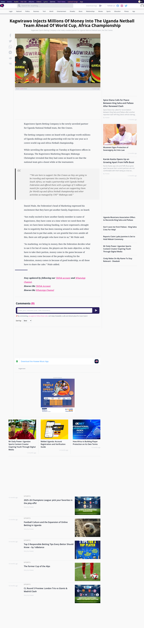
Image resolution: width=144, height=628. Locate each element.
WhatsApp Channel (45, 290)
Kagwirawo (22, 369)
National (18, 11)
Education (117, 11)
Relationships (90, 11)
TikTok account (63, 278)
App (133, 11)
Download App (91, 6)
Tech (44, 11)
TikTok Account (43, 286)
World (51, 11)
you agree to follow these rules (38, 316)
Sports (109, 11)
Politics (27, 11)
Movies (100, 11)
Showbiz (72, 11)
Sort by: (18, 321)
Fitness (126, 11)
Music (80, 11)
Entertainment (61, 11)
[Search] (19, 6)
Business (36, 11)
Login (10, 11)
